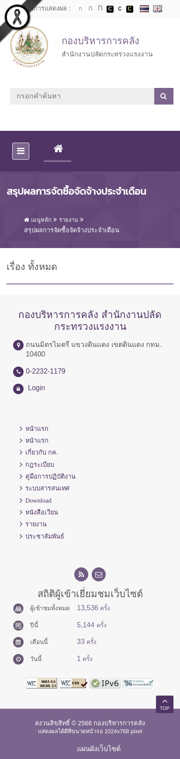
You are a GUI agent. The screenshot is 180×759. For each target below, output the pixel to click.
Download (38, 500)
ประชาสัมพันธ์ (44, 536)
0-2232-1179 (46, 371)
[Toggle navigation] (21, 151)
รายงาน (36, 524)
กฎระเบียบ (39, 464)
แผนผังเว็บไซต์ (99, 748)
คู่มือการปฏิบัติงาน (50, 476)
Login (36, 388)
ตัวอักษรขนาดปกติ (80, 8)
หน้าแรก (36, 428)
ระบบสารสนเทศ (47, 488)
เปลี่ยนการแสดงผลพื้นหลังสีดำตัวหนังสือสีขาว (110, 9)
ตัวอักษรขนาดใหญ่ (100, 8)
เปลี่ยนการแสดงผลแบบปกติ (119, 9)
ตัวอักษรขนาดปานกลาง (90, 9)
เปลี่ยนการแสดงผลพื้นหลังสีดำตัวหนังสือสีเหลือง (129, 9)
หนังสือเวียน (41, 512)
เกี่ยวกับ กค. (41, 452)
